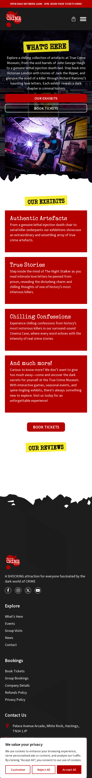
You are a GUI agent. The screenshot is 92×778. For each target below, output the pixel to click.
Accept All (69, 770)
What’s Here (14, 616)
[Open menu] (83, 19)
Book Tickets (46, 108)
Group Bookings (17, 678)
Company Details (17, 685)
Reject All (43, 770)
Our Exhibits (46, 98)
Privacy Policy (15, 699)
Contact (11, 644)
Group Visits (13, 630)
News (9, 637)
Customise (18, 770)
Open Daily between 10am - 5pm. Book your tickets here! (46, 3)
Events (10, 623)
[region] (43, 758)
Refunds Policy (16, 692)
